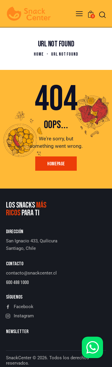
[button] (79, 13)
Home (39, 54)
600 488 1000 (17, 283)
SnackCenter (18, 357)
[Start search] (102, 15)
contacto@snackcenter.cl (31, 273)
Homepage (56, 164)
